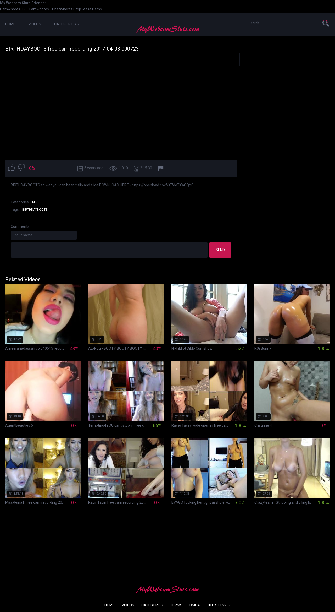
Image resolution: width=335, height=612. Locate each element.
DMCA (194, 605)
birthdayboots (34, 210)
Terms (176, 605)
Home (10, 24)
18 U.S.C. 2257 (219, 605)
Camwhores (39, 9)
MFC (35, 202)
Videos (35, 24)
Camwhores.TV (13, 9)
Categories (67, 24)
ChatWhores (62, 9)
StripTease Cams (87, 9)
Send (220, 250)
